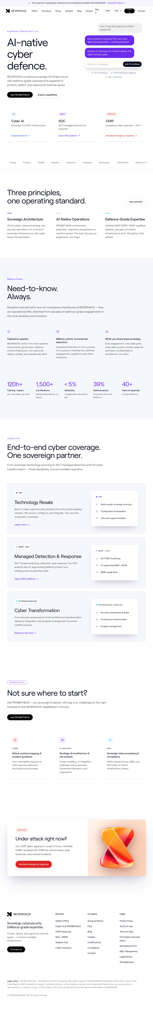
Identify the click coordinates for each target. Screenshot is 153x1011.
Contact (141, 11)
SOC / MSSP (61, 937)
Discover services (25, 633)
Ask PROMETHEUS (19, 94)
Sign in (97, 11)
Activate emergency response (34, 864)
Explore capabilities (47, 94)
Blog (79, 11)
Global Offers (62, 920)
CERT (107, 11)
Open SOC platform (26, 579)
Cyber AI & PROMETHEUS (68, 926)
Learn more (21, 524)
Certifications (94, 942)
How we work (136, 201)
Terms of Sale (126, 931)
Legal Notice (126, 956)
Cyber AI (129, 11)
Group (58, 11)
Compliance (93, 947)
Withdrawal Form (128, 946)
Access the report (116, 2)
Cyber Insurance (63, 947)
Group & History (95, 920)
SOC (118, 11)
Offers (35, 11)
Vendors (69, 11)
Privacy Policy (126, 920)
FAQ (90, 926)
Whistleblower (127, 962)
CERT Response (63, 931)
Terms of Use (126, 926)
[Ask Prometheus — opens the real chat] (113, 64)
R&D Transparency (129, 951)
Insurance (46, 11)
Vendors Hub (61, 942)
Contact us (16, 949)
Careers (89, 11)
